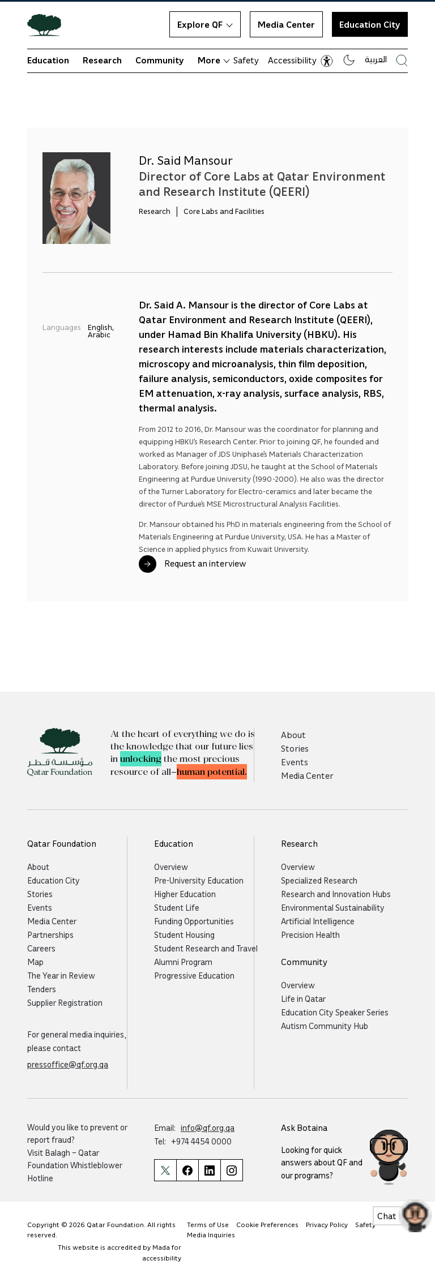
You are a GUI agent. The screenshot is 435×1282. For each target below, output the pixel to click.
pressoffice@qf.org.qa (67, 1064)
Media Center (286, 24)
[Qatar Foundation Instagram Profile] (231, 1170)
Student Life (176, 907)
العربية (376, 59)
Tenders (41, 989)
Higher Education (185, 894)
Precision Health (310, 934)
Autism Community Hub (324, 1026)
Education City (369, 24)
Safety (246, 60)
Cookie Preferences (267, 1224)
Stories (295, 748)
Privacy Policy (327, 1224)
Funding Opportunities (194, 921)
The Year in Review (61, 975)
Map (35, 962)
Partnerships (50, 934)
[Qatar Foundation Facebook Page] (187, 1170)
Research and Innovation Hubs (336, 894)
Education (48, 60)
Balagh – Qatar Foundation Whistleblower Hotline (74, 1165)
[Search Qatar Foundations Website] (402, 60)
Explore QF (205, 24)
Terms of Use (208, 1224)
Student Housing (184, 934)
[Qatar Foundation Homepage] (48, 24)
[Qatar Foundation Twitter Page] (165, 1170)
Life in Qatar (303, 998)
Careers (41, 948)
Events (294, 762)
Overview (171, 866)
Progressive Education (194, 975)
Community (159, 60)
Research (102, 60)
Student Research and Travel (206, 948)
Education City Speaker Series (335, 1012)
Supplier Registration (65, 1002)
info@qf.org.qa (207, 1127)
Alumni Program (183, 962)
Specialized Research (319, 880)
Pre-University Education (199, 880)
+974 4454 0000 (201, 1141)
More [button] (214, 60)
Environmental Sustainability (333, 907)
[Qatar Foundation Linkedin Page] (209, 1170)
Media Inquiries (211, 1234)
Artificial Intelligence (318, 921)
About (293, 734)
